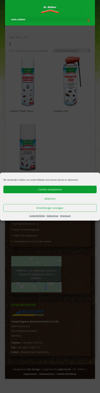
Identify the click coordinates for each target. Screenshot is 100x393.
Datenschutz (52, 215)
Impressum (65, 215)
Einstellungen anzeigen (50, 208)
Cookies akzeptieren (50, 189)
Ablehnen (50, 198)
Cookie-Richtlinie (37, 215)
